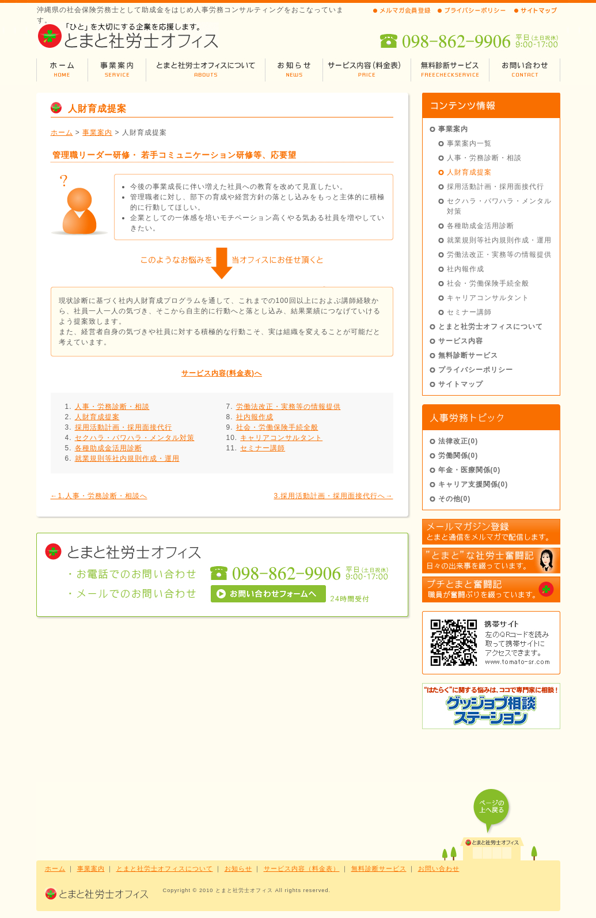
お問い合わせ (439, 868)
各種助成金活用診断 (108, 448)
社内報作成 (255, 417)
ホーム (62, 132)
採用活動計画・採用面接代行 (123, 427)
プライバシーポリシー (475, 370)
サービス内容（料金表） (302, 868)
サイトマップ (460, 384)
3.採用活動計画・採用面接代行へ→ (333, 496)
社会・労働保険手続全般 (277, 427)
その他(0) (454, 499)
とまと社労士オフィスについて (490, 327)
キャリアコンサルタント (281, 438)
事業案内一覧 (469, 143)
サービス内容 (460, 341)
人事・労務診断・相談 (112, 407)
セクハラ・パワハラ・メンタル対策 (135, 438)
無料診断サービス (468, 355)
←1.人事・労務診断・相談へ (99, 496)
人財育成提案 (97, 417)
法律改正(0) (458, 441)
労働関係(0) (458, 456)
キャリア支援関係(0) (473, 484)
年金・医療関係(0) (469, 470)
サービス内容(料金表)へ (221, 373)
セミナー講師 (262, 448)
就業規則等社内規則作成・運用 (127, 458)
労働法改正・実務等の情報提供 (288, 407)
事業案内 (97, 132)
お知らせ (238, 868)
